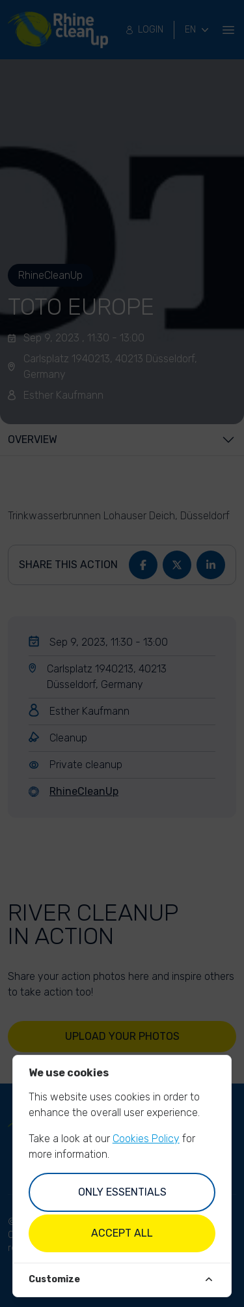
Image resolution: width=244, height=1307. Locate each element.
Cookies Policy (146, 1138)
